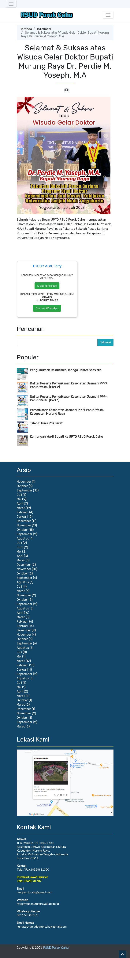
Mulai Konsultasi (47, 285)
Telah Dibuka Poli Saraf (46, 423)
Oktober (22, 486)
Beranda (26, 29)
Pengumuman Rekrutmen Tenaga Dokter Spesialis (65, 370)
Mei (19, 499)
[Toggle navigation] (11, 4)
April (20, 503)
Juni (20, 547)
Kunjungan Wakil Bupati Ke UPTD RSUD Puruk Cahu (66, 436)
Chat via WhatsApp (47, 308)
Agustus (23, 538)
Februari (22, 512)
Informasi (44, 29)
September (24, 490)
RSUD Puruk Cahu (56, 947)
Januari (22, 516)
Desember (24, 521)
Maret (21, 508)
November (24, 481)
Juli (19, 495)
